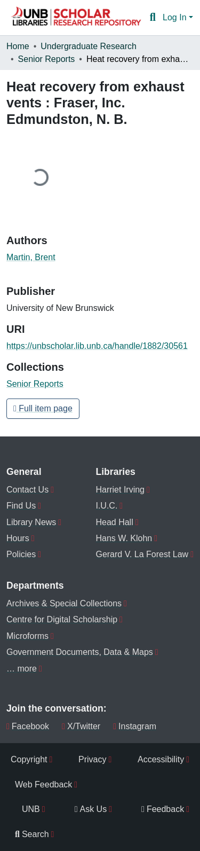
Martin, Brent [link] (30, 257)
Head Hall (114, 522)
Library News (31, 522)
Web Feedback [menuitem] (43, 784)
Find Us (21, 505)
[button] (75, 17)
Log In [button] (176, 17)
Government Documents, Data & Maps (79, 652)
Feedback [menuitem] (162, 809)
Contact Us (27, 489)
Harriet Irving (120, 489)
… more (21, 668)
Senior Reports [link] (46, 59)
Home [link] (17, 46)
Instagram (134, 726)
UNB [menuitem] (31, 809)
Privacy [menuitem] (92, 759)
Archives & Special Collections (64, 603)
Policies (21, 554)
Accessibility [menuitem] (161, 759)
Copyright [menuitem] (29, 759)
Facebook (27, 726)
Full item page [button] (43, 408)
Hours (17, 538)
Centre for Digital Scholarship (61, 619)
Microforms (27, 636)
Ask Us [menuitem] (91, 809)
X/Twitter (81, 726)
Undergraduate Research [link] (89, 46)
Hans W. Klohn (123, 538)
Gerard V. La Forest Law (141, 554)
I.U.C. (106, 505)
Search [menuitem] (32, 834)
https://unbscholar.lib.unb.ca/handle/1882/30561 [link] (97, 345)
